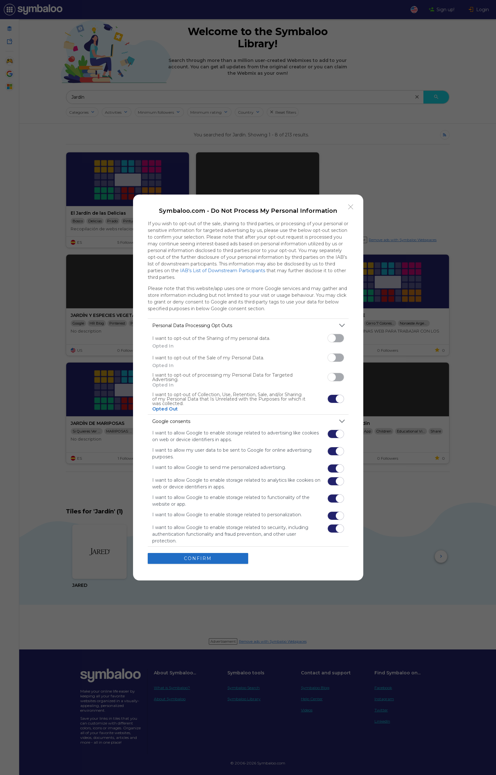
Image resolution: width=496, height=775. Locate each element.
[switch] (335, 338)
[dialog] (248, 387)
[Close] (351, 207)
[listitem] (248, 325)
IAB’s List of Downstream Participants (222, 270)
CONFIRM (198, 558)
